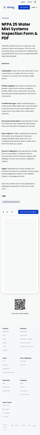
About (21, 383)
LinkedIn (6, 409)
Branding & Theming (26, 339)
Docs (4, 335)
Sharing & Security (25, 343)
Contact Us (6, 405)
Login (33, 7)
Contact (29, 2)
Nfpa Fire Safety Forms (11, 202)
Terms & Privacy (24, 394)
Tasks (4, 346)
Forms (4, 339)
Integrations (6, 368)
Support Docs (6, 391)
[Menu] (4, 7)
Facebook (6, 413)
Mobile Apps (23, 331)
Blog (4, 383)
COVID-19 (22, 365)
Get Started (24, 7)
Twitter (5, 417)
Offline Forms (23, 335)
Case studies (23, 391)
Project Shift (6, 387)
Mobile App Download (9, 372)
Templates (5, 18)
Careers (22, 387)
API (3, 361)
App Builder (6, 331)
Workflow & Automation (26, 346)
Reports (5, 343)
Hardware (5, 365)
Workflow (5, 350)
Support (23, 2)
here (26, 186)
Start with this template (28, 212)
